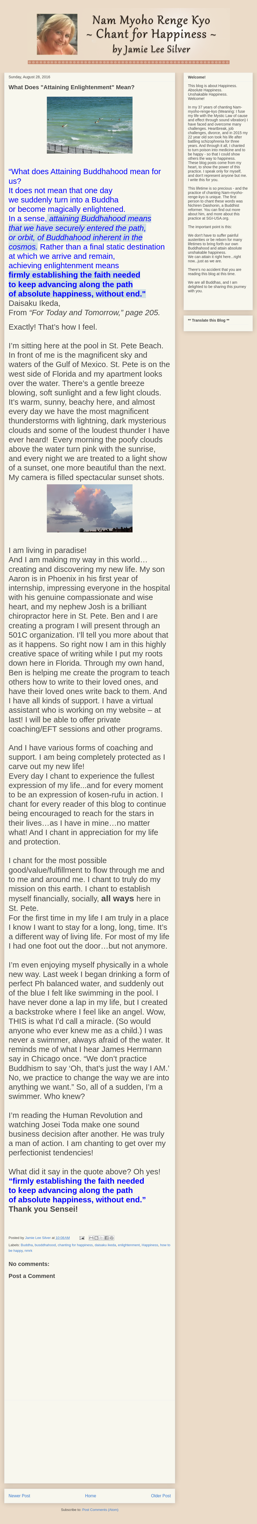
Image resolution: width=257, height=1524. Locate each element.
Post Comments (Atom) (100, 1510)
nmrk (28, 1251)
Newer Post (19, 1496)
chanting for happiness (75, 1245)
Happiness (150, 1245)
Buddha (27, 1245)
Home (90, 1496)
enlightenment (129, 1245)
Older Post (161, 1496)
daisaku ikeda (105, 1245)
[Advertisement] (90, 1441)
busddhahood (45, 1245)
